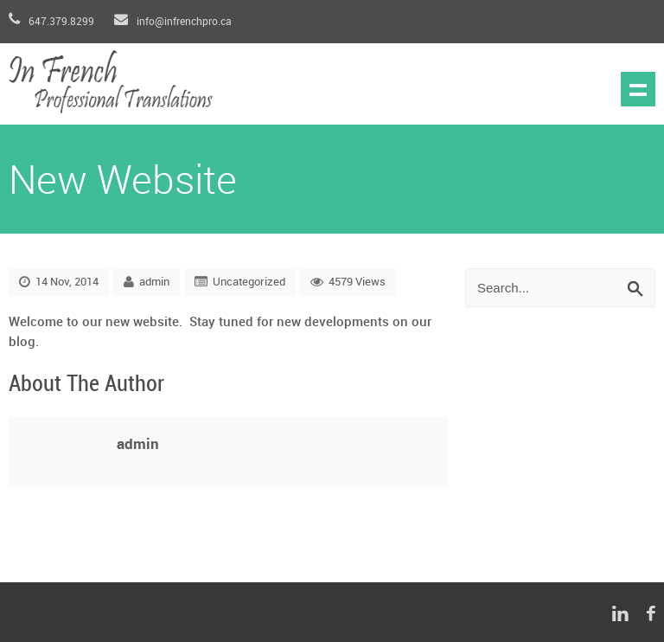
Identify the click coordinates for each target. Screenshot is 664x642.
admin (154, 282)
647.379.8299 (53, 22)
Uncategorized (249, 282)
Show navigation (638, 89)
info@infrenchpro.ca (173, 22)
